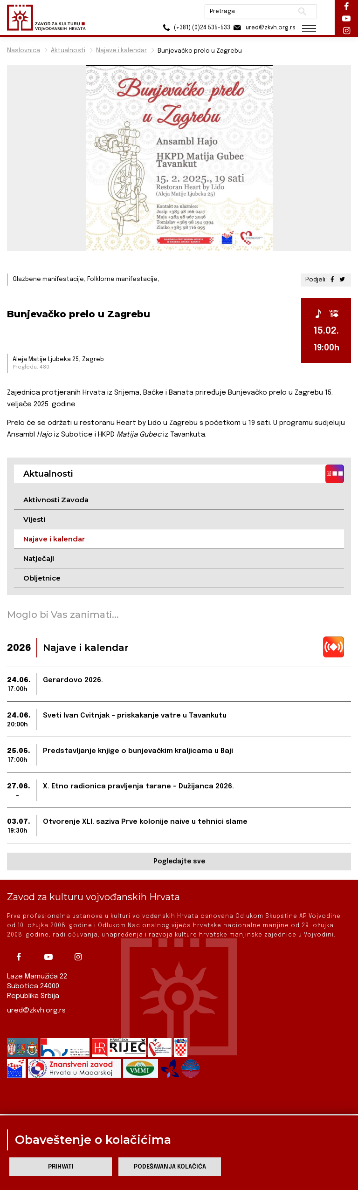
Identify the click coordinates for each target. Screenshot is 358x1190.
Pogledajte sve (179, 861)
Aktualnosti (68, 51)
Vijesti (34, 519)
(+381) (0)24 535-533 (195, 27)
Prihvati (61, 1167)
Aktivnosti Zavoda (56, 499)
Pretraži (302, 11)
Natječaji (38, 558)
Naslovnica (23, 51)
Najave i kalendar (121, 51)
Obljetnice (42, 578)
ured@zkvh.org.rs (36, 1010)
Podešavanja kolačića (170, 1167)
